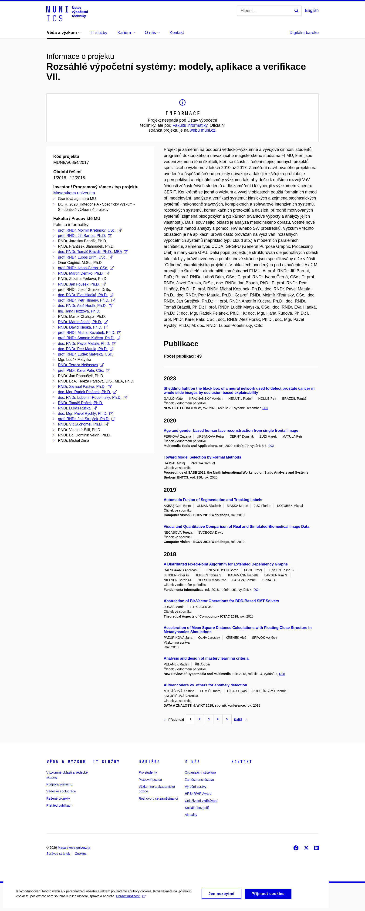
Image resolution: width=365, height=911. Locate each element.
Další (240, 719)
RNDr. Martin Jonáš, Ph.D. (83, 322)
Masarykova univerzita (74, 193)
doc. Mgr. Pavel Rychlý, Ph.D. (85, 414)
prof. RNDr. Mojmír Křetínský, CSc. (90, 230)
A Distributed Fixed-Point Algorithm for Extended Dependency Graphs (226, 564)
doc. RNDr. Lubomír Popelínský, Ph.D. (92, 397)
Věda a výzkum (66, 761)
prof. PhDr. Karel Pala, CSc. (84, 370)
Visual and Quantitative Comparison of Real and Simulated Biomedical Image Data (236, 527)
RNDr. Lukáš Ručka (77, 408)
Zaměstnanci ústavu (199, 779)
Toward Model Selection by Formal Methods (202, 457)
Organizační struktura (200, 772)
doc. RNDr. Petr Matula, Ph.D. (85, 349)
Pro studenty (148, 772)
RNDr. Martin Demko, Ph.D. (83, 273)
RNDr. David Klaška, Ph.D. (83, 327)
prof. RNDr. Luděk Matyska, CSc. (85, 354)
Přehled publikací (58, 805)
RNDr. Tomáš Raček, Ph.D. (80, 403)
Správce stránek (58, 853)
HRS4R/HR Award (198, 793)
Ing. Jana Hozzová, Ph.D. (79, 311)
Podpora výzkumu (59, 784)
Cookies (81, 853)
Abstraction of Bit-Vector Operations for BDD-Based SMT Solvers (221, 601)
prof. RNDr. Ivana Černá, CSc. (86, 268)
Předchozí (174, 719)
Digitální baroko (304, 32)
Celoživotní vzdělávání (201, 801)
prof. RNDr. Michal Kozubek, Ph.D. (89, 333)
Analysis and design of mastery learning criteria (206, 658)
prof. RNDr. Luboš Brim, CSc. (85, 257)
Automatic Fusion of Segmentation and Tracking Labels (213, 500)
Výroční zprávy (195, 786)
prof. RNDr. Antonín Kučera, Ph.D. (89, 338)
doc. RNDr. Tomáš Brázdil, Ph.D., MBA (93, 252)
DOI (265, 408)
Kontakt (241, 761)
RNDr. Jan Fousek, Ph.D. (82, 284)
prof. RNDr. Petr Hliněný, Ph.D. (86, 300)
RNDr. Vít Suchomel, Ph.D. (83, 424)
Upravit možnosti (130, 901)
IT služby (106, 761)
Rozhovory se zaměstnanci (158, 798)
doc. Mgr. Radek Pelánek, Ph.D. (87, 392)
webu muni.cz (202, 130)
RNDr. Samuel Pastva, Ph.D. (85, 387)
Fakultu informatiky (189, 125)
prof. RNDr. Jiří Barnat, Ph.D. (85, 236)
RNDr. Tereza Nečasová (81, 365)
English (312, 10)
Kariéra (149, 761)
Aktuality (191, 815)
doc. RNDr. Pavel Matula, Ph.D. (87, 344)
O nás (192, 761)
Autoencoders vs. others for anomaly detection (205, 685)
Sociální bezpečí (197, 808)
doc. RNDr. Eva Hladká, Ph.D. (85, 295)
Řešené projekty (58, 798)
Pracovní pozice (150, 779)
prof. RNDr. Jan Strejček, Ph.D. (86, 419)
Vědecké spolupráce (61, 791)
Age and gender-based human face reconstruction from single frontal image (231, 430)
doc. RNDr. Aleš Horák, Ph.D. (85, 306)
